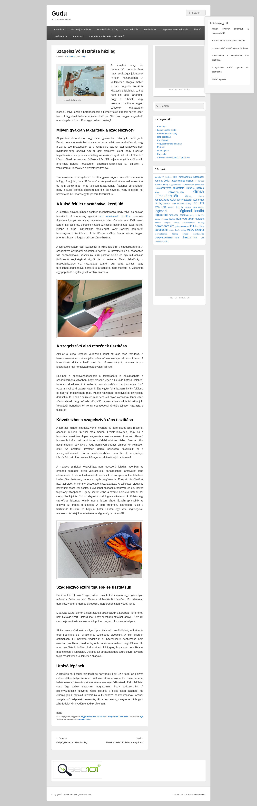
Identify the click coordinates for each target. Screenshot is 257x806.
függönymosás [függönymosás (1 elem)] (175, 184)
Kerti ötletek (150, 29)
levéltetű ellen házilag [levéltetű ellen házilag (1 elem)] (194, 207)
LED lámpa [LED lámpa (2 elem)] (167, 207)
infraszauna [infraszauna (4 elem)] (176, 192)
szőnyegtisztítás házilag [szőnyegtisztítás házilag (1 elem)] (166, 234)
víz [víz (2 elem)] (202, 237)
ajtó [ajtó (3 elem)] (175, 176)
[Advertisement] (179, 66)
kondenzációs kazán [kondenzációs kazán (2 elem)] (165, 199)
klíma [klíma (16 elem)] (198, 191)
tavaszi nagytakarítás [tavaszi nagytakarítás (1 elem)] (193, 234)
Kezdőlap (59, 29)
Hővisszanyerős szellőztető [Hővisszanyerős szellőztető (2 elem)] (169, 188)
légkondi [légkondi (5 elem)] (161, 211)
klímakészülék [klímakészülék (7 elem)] (166, 196)
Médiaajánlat (60, 36)
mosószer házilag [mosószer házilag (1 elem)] (168, 219)
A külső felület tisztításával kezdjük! (220, 40)
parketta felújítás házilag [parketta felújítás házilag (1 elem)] (167, 223)
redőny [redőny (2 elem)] (190, 230)
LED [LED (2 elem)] (195, 203)
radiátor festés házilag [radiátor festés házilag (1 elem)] (177, 230)
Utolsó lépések (211, 79)
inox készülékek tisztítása (115, 216)
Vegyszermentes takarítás (175, 29)
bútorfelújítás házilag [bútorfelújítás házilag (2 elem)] (182, 180)
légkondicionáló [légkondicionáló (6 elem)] (191, 211)
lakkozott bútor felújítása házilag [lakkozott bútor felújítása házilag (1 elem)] (177, 203)
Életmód (161, 147)
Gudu (59, 13)
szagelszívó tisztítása (118, 716)
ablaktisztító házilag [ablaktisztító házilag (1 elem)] (163, 177)
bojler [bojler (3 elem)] (167, 180)
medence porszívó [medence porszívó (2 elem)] (178, 215)
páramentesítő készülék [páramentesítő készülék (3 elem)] (189, 226)
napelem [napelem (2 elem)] (199, 218)
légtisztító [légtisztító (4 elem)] (161, 214)
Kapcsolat (78, 36)
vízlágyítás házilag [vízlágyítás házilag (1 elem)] (162, 241)
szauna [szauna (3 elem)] (199, 229)
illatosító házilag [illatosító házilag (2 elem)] (195, 188)
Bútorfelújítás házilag (107, 29)
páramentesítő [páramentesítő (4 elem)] (164, 226)
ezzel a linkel (85, 719)
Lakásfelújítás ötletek (80, 29)
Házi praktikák (131, 29)
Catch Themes (199, 794)
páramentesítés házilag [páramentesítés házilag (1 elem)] (193, 223)
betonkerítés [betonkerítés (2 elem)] (185, 177)
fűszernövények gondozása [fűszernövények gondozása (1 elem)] (193, 184)
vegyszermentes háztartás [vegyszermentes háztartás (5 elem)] (176, 237)
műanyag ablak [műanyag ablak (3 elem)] (185, 218)
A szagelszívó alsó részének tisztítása (222, 48)
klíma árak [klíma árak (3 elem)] (194, 196)
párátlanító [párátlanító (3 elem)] (161, 229)
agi (84, 57)
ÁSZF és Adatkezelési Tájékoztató (106, 36)
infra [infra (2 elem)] (157, 192)
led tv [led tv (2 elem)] (179, 207)
